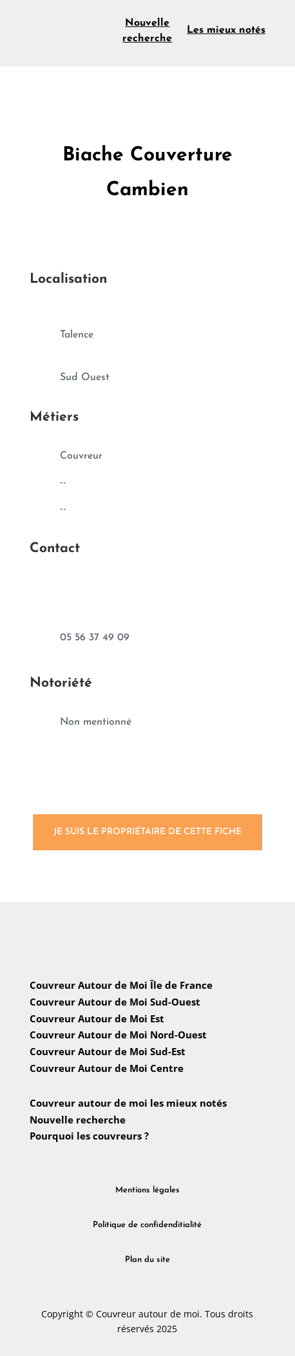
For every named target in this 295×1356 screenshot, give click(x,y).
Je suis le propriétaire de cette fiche (147, 832)
